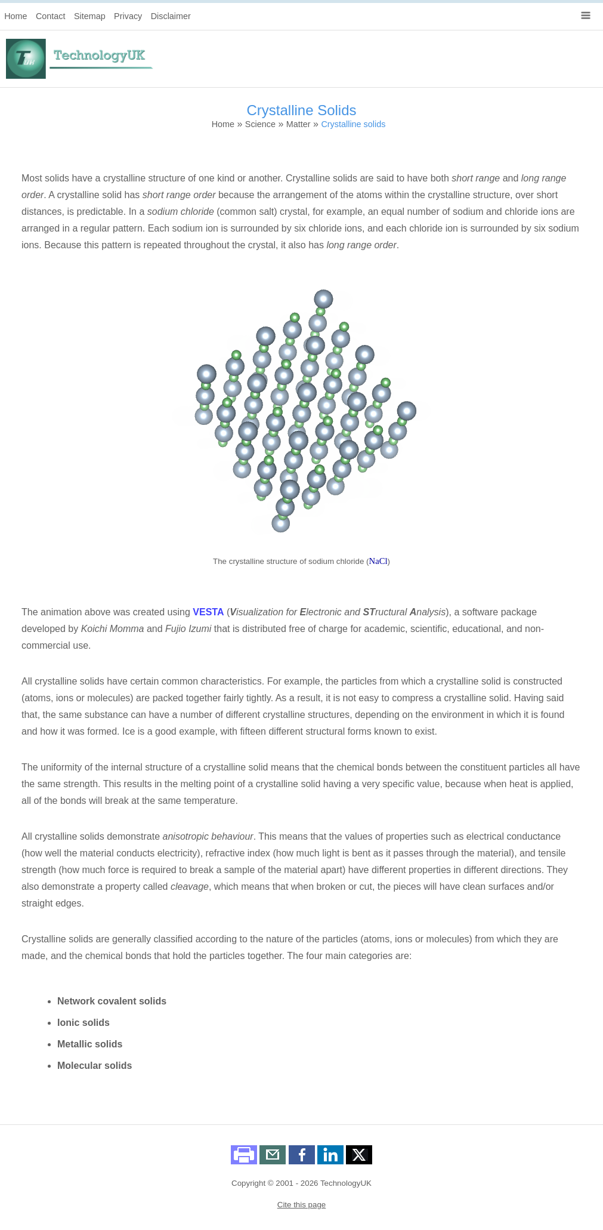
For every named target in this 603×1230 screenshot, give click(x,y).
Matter (298, 124)
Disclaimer (171, 16)
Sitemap (90, 16)
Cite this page (301, 1204)
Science (260, 124)
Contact (51, 16)
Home (15, 16)
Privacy (128, 16)
